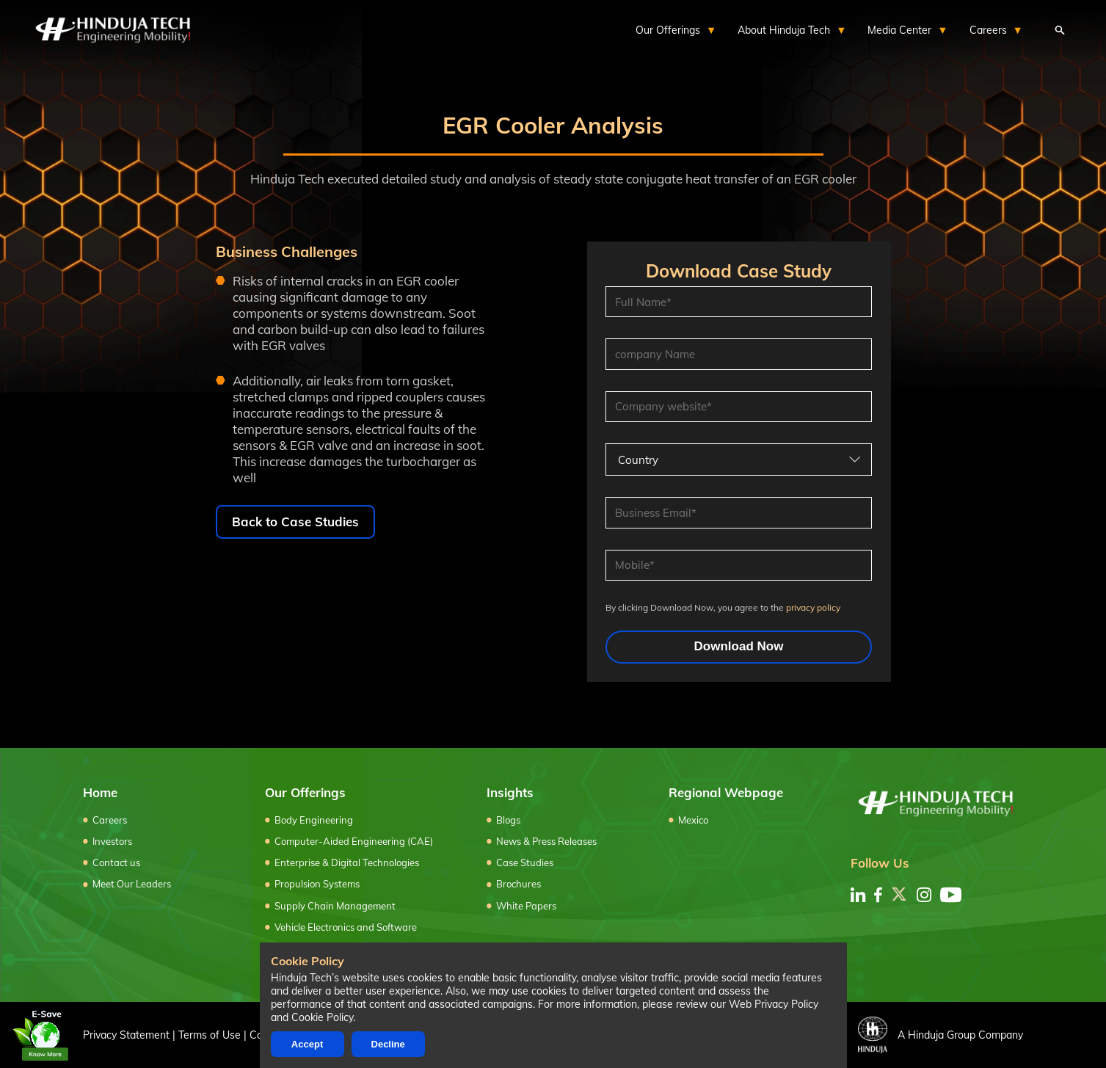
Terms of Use (209, 1034)
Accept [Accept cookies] (307, 1044)
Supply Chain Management (335, 906)
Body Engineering (313, 820)
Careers (109, 820)
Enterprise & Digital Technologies (346, 862)
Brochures (518, 884)
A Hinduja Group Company (940, 1035)
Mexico (693, 820)
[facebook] (878, 894)
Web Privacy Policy (773, 1004)
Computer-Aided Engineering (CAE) (353, 841)
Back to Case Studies (295, 521)
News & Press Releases (546, 841)
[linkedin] (858, 894)
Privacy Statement (126, 1034)
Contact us (116, 862)
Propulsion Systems (317, 884)
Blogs (508, 820)
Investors (112, 841)
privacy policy (813, 607)
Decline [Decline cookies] (388, 1044)
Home (100, 792)
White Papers (526, 906)
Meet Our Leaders (131, 884)
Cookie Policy (322, 1017)
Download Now (739, 646)
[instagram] (924, 894)
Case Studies (524, 862)
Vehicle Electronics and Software (345, 927)
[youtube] (950, 894)
